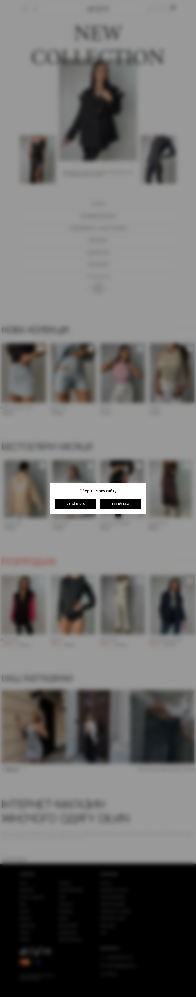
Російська (120, 504)
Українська (75, 504)
